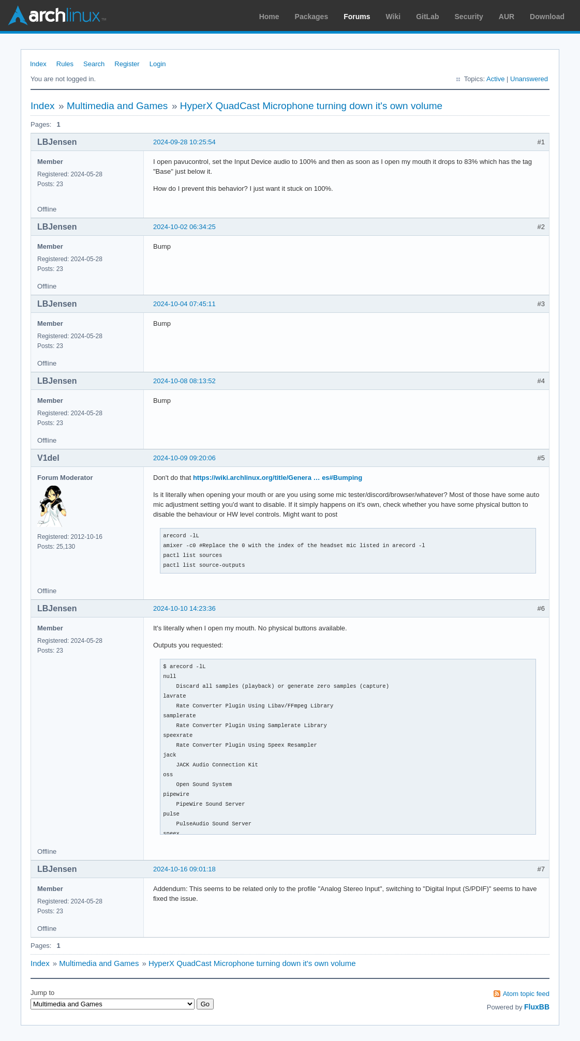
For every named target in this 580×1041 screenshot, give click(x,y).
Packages (312, 16)
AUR (506, 16)
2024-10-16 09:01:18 (184, 869)
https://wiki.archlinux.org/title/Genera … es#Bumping (277, 477)
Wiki (393, 16)
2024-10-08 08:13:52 (184, 381)
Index (38, 64)
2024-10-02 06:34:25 (184, 227)
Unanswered (529, 79)
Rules (64, 64)
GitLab (427, 16)
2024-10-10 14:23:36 (184, 608)
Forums (357, 16)
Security (469, 16)
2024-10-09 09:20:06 (184, 458)
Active (495, 79)
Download (547, 16)
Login (158, 64)
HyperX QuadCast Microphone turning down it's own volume (311, 105)
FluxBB (536, 1007)
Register (126, 64)
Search (94, 64)
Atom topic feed (526, 994)
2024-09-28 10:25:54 (184, 142)
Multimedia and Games (117, 105)
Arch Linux (57, 15)
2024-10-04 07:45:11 (184, 304)
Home (269, 16)
